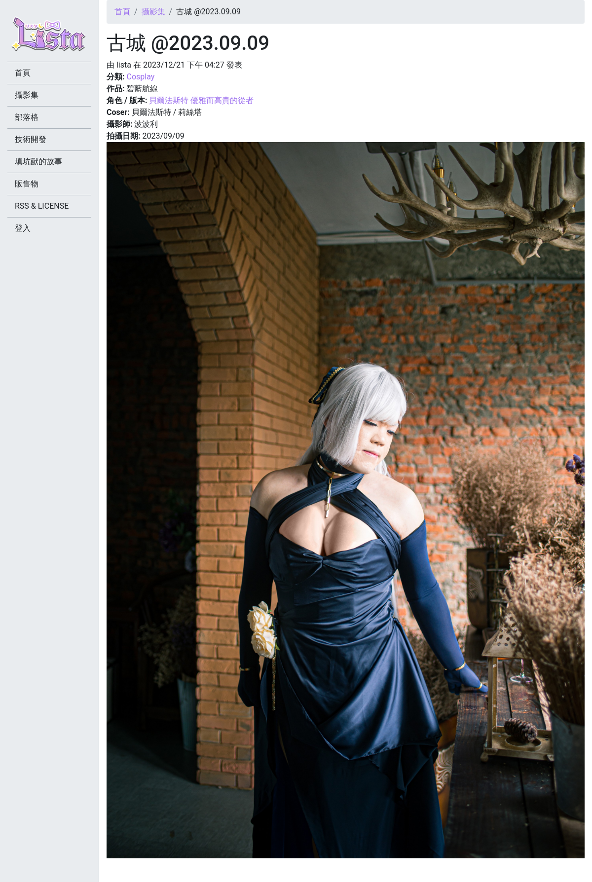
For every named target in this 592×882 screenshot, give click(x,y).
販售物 (26, 183)
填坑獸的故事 (38, 161)
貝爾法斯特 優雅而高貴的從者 (201, 100)
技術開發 (30, 139)
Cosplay (140, 76)
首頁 (122, 11)
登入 (23, 228)
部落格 (26, 117)
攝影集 (153, 11)
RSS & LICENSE (42, 206)
